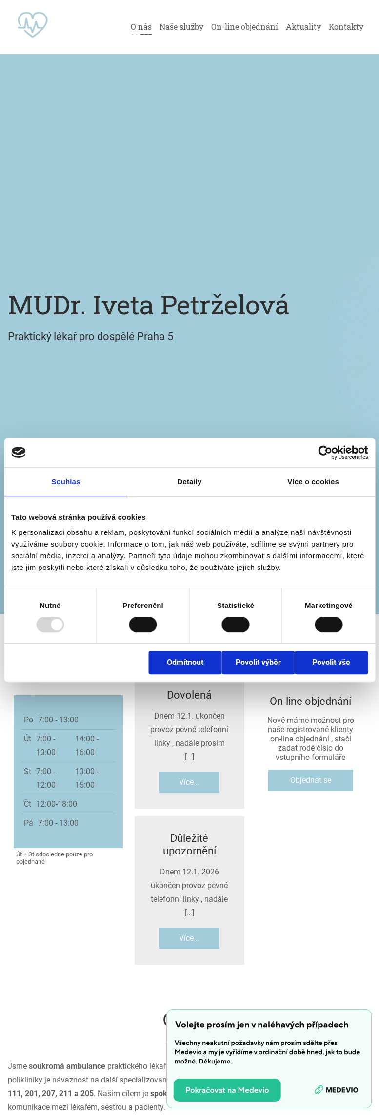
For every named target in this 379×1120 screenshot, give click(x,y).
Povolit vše (331, 662)
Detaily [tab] (190, 481)
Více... (189, 782)
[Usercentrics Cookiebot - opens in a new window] (325, 452)
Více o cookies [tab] (313, 481)
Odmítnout (185, 662)
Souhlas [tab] (65, 481)
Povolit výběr (258, 662)
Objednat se (310, 780)
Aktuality (303, 26)
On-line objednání (244, 26)
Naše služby (181, 26)
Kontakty (346, 26)
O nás (141, 26)
